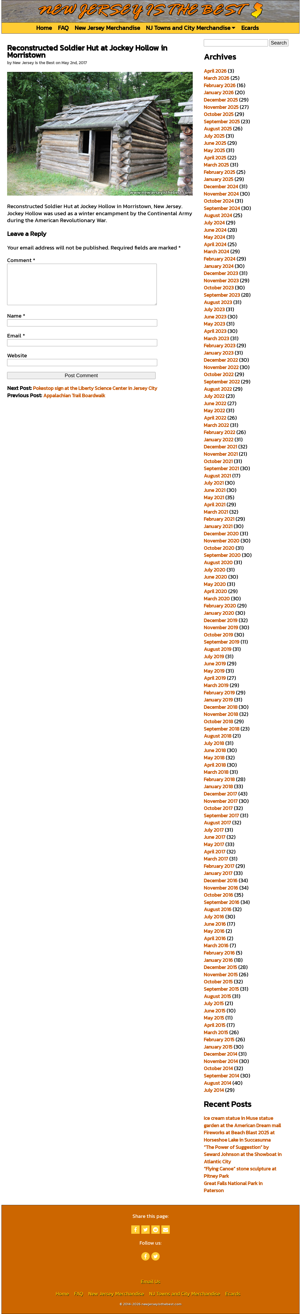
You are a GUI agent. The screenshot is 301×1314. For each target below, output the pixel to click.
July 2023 (214, 309)
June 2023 (215, 316)
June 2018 (215, 750)
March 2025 (216, 164)
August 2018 (217, 736)
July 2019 (214, 656)
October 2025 (218, 114)
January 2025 (218, 179)
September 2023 (222, 295)
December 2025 (221, 99)
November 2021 (221, 454)
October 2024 (219, 201)
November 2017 (221, 801)
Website (17, 363)
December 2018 (220, 707)
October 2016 (218, 895)
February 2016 (219, 952)
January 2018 (218, 786)
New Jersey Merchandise (107, 27)
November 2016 (221, 887)
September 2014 (221, 1075)
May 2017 (214, 844)
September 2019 (221, 642)
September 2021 (221, 468)
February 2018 (219, 779)
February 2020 (220, 605)
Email (16, 344)
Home (44, 27)
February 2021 (219, 519)
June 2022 (215, 403)
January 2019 (218, 699)
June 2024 (215, 230)
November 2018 (221, 714)
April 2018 (215, 765)
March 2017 (216, 858)
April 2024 (215, 244)
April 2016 (215, 938)
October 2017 (218, 808)
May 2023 (214, 323)
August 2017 (217, 822)
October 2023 (219, 287)
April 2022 (215, 417)
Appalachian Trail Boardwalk (74, 403)
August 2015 (217, 996)
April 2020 (215, 591)
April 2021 (214, 504)
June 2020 (215, 577)
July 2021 (214, 482)
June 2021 (214, 490)
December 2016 (220, 880)
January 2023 (218, 353)
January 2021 (218, 526)
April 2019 (215, 678)
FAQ (63, 27)
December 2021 (220, 446)
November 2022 (221, 367)
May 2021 (214, 497)
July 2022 (214, 396)
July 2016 (214, 916)
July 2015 (214, 1003)
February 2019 (219, 692)
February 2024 (219, 258)
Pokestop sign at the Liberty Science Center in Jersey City (95, 396)
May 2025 (214, 150)
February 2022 (219, 432)
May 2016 (214, 931)
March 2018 (216, 772)
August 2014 (217, 1083)
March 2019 (216, 685)
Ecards (250, 27)
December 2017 (220, 793)
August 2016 (217, 909)
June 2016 (215, 924)
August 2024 (218, 215)
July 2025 (214, 136)
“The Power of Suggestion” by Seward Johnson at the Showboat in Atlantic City (243, 1154)
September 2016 (221, 902)
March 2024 (216, 251)
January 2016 (218, 960)
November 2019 (221, 627)
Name (16, 324)
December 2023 (221, 273)
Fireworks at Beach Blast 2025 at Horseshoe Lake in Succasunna (239, 1136)
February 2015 (219, 1039)
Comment (21, 260)
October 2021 (218, 461)
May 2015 (214, 1017)
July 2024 (214, 222)
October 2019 (218, 634)
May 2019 (214, 671)
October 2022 (218, 374)
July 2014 (214, 1090)
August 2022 (218, 389)
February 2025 (219, 172)
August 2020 (218, 562)
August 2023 (218, 302)
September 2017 (221, 815)
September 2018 (221, 728)
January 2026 (219, 92)
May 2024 (214, 237)
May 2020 (215, 584)
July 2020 (214, 569)
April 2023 (215, 331)
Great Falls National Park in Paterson (233, 1187)
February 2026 (220, 85)
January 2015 (218, 1046)
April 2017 (214, 851)
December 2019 (220, 620)
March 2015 (216, 1032)
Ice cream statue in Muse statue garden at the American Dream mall (242, 1121)
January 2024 (218, 266)
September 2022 (222, 381)
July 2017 (214, 830)
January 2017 (218, 873)
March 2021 (216, 512)
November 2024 (221, 193)
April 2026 (215, 71)
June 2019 (215, 663)
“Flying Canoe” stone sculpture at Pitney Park (240, 1172)
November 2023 (221, 280)
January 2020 (219, 613)
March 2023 (216, 338)
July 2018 (214, 743)
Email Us (150, 1281)
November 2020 (221, 540)
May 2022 (214, 410)
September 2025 (222, 121)
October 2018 (218, 721)
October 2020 (219, 548)
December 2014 (220, 1054)
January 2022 (218, 439)
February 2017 (219, 866)
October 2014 (218, 1068)
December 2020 (221, 533)
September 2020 (222, 555)
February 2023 (219, 345)
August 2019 (217, 649)
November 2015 (221, 974)
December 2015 (220, 967)
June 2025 (215, 143)
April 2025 (215, 157)
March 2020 (217, 598)
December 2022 (221, 360)
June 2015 (214, 1010)
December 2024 (221, 186)
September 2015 (221, 989)
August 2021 (217, 475)
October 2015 (218, 981)
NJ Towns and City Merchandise (190, 27)
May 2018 (214, 757)
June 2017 (214, 837)
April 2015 (214, 1025)
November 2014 (221, 1061)
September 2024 (222, 208)
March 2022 (216, 425)
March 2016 (216, 945)
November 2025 (221, 107)
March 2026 (216, 78)
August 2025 (218, 128)
